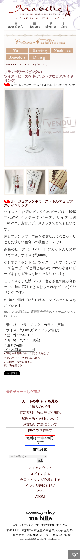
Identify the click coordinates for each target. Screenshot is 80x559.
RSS (40, 491)
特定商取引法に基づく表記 (40, 412)
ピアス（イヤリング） (36, 64)
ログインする (40, 474)
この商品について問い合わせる (22, 358)
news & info (15, 26)
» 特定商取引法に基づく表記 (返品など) (27, 353)
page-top (74, 554)
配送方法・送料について (40, 418)
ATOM (40, 496)
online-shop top (14, 64)
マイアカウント (40, 468)
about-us (50, 26)
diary (64, 26)
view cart (34, 26)
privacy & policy (40, 430)
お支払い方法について (40, 424)
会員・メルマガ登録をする (40, 479)
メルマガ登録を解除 (40, 485)
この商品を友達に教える (18, 361)
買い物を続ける (13, 365)
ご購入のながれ (40, 406)
